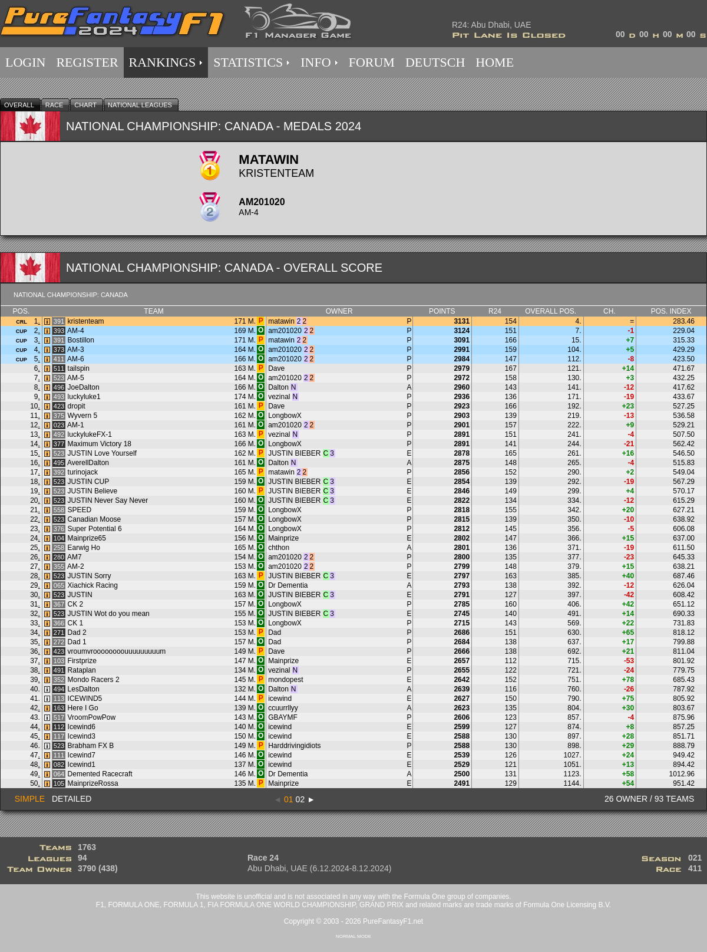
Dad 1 (77, 642)
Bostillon (81, 340)
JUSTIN (80, 595)
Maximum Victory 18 (99, 444)
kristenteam (86, 321)
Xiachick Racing (93, 585)
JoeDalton (84, 387)
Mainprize (283, 538)
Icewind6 (81, 727)
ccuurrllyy (283, 708)
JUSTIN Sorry (89, 576)
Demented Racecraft (100, 774)
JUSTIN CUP (89, 481)
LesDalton (84, 689)
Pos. (21, 311)
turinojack (83, 472)
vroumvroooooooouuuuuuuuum (117, 651)
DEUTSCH (435, 62)
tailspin (79, 368)
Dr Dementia (288, 585)
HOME (494, 62)
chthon (278, 547)
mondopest (285, 680)
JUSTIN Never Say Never (108, 500)
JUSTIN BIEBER (294, 453)
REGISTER (87, 62)
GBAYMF (283, 717)
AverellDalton (88, 463)
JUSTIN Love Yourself (102, 453)
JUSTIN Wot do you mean (109, 614)
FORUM (372, 62)
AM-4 (75, 331)
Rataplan (82, 670)
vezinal (279, 397)
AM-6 (75, 359)
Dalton (278, 387)
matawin (281, 321)
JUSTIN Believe (93, 491)
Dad (274, 632)
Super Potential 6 (95, 529)
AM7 (74, 557)
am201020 (285, 331)
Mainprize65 (87, 538)
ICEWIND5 (85, 698)
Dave (276, 368)
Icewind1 (81, 764)
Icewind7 (81, 755)
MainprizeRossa (93, 783)
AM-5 (75, 378)
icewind (280, 698)
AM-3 (75, 349)
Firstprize (82, 661)
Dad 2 (77, 632)
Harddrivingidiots (294, 746)
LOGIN (25, 62)
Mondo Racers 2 (94, 680)
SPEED (80, 510)
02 (300, 799)
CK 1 (76, 623)
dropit (76, 406)
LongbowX (285, 415)
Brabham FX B (91, 746)
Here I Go (83, 708)
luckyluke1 (84, 397)
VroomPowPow (92, 717)
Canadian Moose (94, 519)
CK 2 (76, 604)
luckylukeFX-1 (90, 434)
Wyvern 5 (83, 415)
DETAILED (71, 798)
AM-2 (75, 566)
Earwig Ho (84, 547)
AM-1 (75, 425)
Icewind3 (81, 736)
